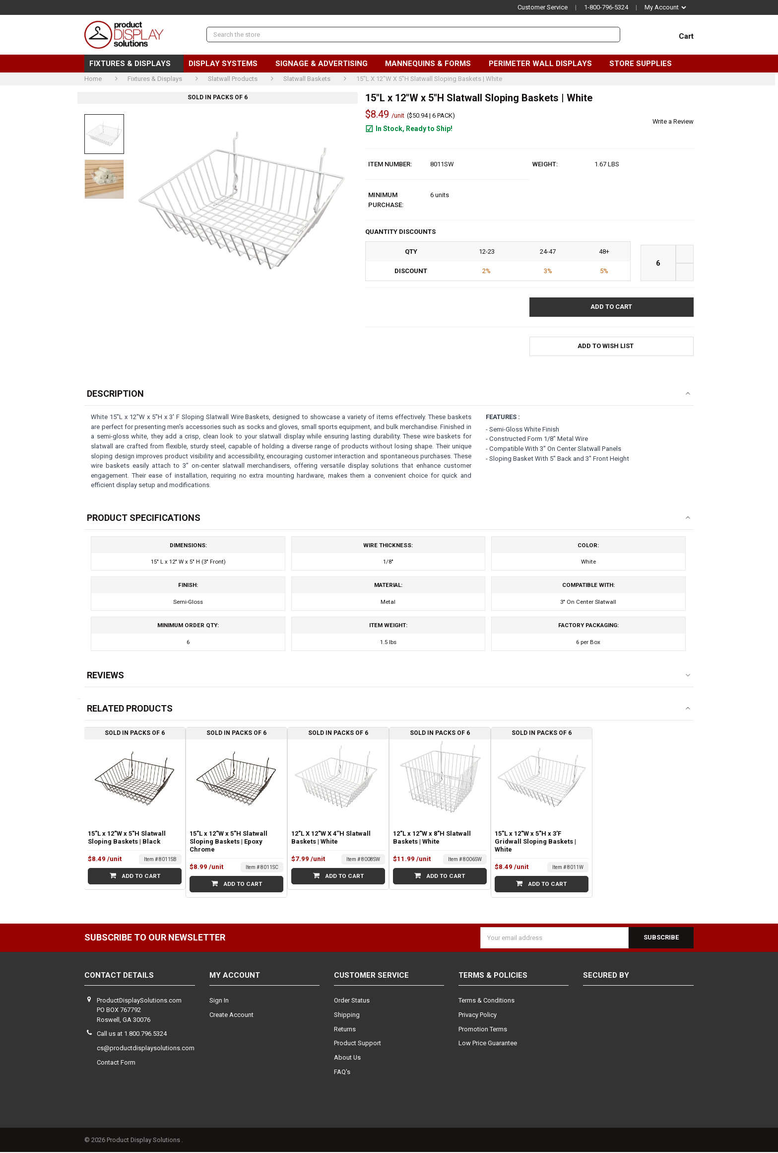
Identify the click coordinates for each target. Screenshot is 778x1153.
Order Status (352, 1001)
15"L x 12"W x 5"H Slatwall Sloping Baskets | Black (127, 838)
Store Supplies (644, 63)
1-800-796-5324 (606, 7)
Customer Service (543, 7)
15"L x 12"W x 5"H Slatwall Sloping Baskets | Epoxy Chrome (228, 842)
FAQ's (342, 1073)
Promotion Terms (482, 1030)
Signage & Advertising (325, 63)
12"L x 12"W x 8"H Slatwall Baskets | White (432, 838)
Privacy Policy (477, 1015)
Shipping (347, 1015)
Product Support (357, 1044)
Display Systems (227, 63)
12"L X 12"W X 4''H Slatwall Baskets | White (331, 838)
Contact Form (116, 1063)
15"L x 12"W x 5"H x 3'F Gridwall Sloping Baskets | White (535, 842)
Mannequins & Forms (432, 63)
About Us (347, 1058)
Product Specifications (143, 517)
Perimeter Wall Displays (544, 63)
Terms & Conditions (486, 1001)
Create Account (231, 1015)
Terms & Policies (492, 976)
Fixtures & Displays (134, 63)
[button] (611, 346)
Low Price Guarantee (487, 1044)
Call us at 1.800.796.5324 (132, 1035)
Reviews (105, 676)
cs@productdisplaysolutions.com (145, 1049)
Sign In (219, 1001)
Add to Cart (134, 876)
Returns (345, 1030)
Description (115, 393)
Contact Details (119, 976)
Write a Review (673, 121)
